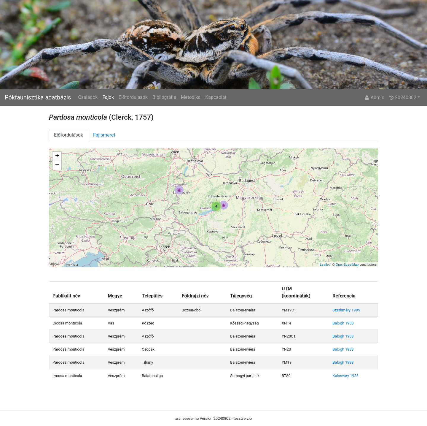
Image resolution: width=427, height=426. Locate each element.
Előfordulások (133, 97)
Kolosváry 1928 (345, 375)
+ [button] (57, 156)
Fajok (108, 97)
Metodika (190, 97)
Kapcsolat (215, 97)
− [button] (57, 165)
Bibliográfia (164, 97)
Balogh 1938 (343, 323)
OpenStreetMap (347, 264)
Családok (88, 97)
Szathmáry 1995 (346, 310)
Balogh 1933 (343, 336)
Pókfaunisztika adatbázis (38, 97)
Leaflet (325, 264)
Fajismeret (104, 135)
